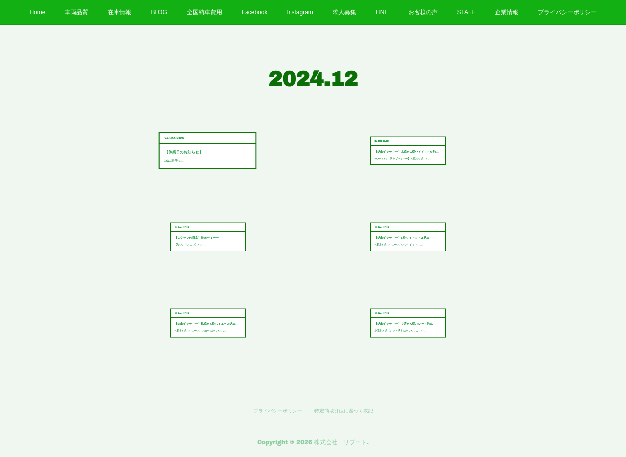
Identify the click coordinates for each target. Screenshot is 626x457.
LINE (382, 12)
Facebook (255, 12)
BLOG (159, 12)
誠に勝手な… (198, 153)
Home (37, 12)
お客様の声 (423, 12)
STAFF (466, 12)
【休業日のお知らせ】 (201, 150)
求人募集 (344, 12)
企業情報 (506, 12)
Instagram (300, 12)
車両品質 (76, 12)
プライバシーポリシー (567, 12)
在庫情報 (119, 12)
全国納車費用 (204, 12)
